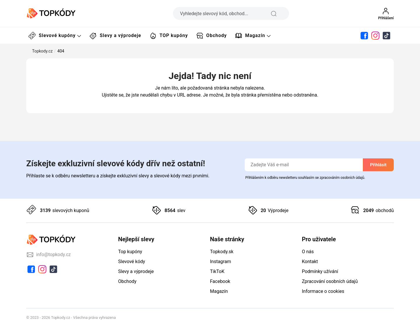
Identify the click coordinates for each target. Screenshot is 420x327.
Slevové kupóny (54, 36)
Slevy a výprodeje (115, 35)
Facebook (220, 281)
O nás (308, 251)
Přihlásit (378, 164)
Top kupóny (130, 251)
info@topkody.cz (48, 254)
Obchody (211, 35)
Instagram (220, 261)
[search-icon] (278, 13)
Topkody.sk (221, 251)
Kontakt (310, 261)
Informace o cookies (323, 291)
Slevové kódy (131, 261)
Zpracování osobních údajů (330, 281)
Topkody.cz (42, 51)
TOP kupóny (168, 35)
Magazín (253, 35)
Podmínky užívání (320, 271)
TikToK (217, 271)
